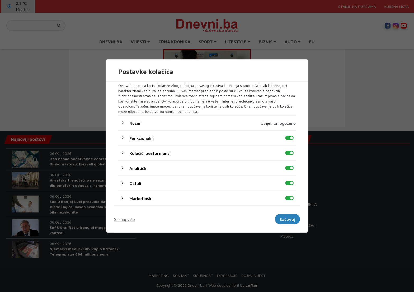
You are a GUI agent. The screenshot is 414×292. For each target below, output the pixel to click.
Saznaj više (124, 219)
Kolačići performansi (150, 153)
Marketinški (141, 198)
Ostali (135, 183)
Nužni (134, 123)
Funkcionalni (141, 138)
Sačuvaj (287, 219)
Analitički (138, 168)
